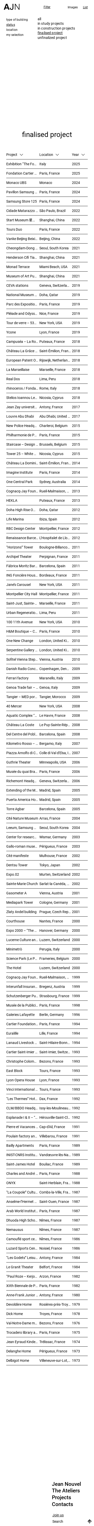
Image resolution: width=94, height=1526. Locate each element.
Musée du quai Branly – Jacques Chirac (22, 771)
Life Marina (15, 519)
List (85, 7)
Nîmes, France (50, 1220)
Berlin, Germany (51, 1014)
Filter (47, 7)
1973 (76, 1351)
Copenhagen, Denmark (55, 668)
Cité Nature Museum (22, 818)
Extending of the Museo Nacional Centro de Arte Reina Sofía (22, 790)
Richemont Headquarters (22, 780)
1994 (76, 1023)
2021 (76, 248)
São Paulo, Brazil (52, 210)
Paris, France (49, 173)
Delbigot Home (17, 1360)
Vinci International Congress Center (22, 1089)
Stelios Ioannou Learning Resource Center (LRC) (22, 397)
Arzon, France (50, 1276)
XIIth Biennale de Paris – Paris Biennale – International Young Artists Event (22, 1285)
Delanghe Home (18, 1351)
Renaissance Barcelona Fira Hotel (22, 537)
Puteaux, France (52, 341)
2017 (76, 406)
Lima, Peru (47, 378)
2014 (76, 463)
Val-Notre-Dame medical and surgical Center (22, 1323)
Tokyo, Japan (49, 865)
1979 (76, 1304)
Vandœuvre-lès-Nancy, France (55, 1154)
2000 (76, 921)
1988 (76, 1173)
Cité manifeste (17, 855)
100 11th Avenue (19, 621)
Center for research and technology (22, 836)
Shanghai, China (52, 220)
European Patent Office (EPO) (22, 360)
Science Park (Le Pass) (22, 958)
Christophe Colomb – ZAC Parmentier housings (22, 1061)
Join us (58, 1515)
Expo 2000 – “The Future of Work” (22, 930)
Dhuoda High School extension (22, 1220)
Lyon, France (49, 332)
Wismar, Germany (53, 836)
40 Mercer (14, 706)
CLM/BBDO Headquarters (22, 1108)
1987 (76, 1192)
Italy (42, 163)
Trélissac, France (52, 1341)
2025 (76, 163)
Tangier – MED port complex (22, 696)
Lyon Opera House (20, 1080)
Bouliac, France (51, 1164)
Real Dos (13, 378)
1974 (76, 1341)
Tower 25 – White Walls (22, 453)
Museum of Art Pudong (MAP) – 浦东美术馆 (22, 276)
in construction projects (56, 28)
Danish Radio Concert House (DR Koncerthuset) (22, 668)
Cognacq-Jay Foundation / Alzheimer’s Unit (22, 491)
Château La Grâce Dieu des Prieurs (22, 350)
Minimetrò (14, 949)
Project (14, 154)
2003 (76, 836)
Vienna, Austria (51, 659)
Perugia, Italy (49, 949)
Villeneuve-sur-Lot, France (55, 1360)
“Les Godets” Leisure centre (22, 1257)
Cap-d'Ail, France (52, 1126)
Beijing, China (49, 238)
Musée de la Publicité (22, 1005)
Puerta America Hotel (22, 799)
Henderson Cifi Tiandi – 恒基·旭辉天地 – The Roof (22, 257)
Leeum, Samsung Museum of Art (22, 827)
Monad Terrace (18, 266)
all (39, 18)
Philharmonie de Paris (22, 435)
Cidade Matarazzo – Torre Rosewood (22, 210)
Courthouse (15, 921)
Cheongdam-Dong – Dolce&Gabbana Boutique (22, 248)
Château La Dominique (22, 463)
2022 (76, 210)
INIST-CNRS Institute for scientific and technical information (22, 1154)
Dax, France (48, 1098)
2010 (76, 621)
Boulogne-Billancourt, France (55, 547)
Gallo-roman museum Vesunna (22, 846)
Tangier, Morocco (52, 696)
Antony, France (51, 406)
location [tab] (12, 30)
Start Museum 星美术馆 (22, 220)
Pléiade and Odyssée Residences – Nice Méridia (22, 313)
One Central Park (19, 481)
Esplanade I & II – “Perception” (22, 1117)
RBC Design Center (20, 528)
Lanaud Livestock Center (22, 1042)
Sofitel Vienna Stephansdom (22, 659)
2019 (76, 285)
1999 (76, 977)
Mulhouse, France (53, 855)
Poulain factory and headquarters (22, 1136)
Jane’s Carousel (18, 584)
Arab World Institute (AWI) (22, 1210)
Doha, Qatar (48, 294)
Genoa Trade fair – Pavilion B (22, 687)
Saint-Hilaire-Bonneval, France (55, 1042)
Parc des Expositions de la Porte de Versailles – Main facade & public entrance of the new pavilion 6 (22, 304)
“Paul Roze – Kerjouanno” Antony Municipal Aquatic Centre (22, 1276)
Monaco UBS (16, 182)
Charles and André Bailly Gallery (22, 1173)
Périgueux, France (53, 846)
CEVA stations (17, 285)
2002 (76, 855)
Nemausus (14, 1229)
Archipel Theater (19, 556)
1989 (76, 1145)
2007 (76, 743)
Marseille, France (52, 369)
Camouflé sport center (22, 1238)
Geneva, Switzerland (55, 285)
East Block (14, 1070)
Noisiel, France (50, 1248)
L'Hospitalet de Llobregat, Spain (55, 537)
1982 (76, 1276)
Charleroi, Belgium (53, 425)
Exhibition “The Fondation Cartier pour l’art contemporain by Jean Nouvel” (22, 163)
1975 (76, 1332)
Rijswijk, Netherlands (55, 360)
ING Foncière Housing (22, 575)
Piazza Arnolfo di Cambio (22, 752)
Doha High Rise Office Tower (22, 509)
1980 (76, 1295)
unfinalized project (52, 37)
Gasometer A (16, 893)
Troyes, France (50, 1313)
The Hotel (13, 967)
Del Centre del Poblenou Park (22, 734)
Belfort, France (50, 1267)
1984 (76, 1257)
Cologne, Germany (53, 902)
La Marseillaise (17, 369)
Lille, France (48, 1033)
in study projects (51, 23)
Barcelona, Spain (52, 565)
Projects (61, 1497)
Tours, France (49, 1070)
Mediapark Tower (19, 902)
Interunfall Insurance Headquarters (22, 986)
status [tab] (10, 24)
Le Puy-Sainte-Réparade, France (55, 724)
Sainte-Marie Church (22, 883)
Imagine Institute (19, 472)
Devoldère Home (19, 1304)
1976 (76, 1323)
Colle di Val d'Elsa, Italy (55, 752)
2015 (76, 425)
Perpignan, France (53, 556)
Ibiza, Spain (48, 519)
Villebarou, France (53, 1136)
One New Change (19, 640)
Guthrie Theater (18, 762)
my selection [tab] (15, 35)
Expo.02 (12, 874)
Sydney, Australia (52, 481)
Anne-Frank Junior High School (22, 1295)
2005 (76, 790)
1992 (76, 1098)
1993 (76, 1052)
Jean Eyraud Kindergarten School (22, 1341)
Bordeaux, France (53, 575)
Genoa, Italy (48, 687)
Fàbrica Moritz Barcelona (22, 565)
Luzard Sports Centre (22, 1248)
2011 (76, 547)
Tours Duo (14, 229)
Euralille (12, 1033)
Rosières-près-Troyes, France (55, 1304)
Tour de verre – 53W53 (22, 322)
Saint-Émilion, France (55, 350)
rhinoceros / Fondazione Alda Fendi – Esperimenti (22, 388)
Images (73, 7)
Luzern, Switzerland (54, 939)
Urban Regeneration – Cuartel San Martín (22, 612)
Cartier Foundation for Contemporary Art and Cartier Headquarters (22, 1023)
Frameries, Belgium (54, 958)
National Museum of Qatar (22, 294)
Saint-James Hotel (20, 1164)
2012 (76, 509)
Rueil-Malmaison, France (55, 491)
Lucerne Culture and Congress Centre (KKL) (22, 939)
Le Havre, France (52, 715)
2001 (76, 893)
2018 (76, 341)
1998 (76, 1005)
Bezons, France (51, 1061)
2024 (76, 182)
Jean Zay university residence (22, 406)
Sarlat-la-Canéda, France (55, 883)
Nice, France (48, 313)
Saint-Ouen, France (54, 1201)
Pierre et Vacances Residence (22, 1126)
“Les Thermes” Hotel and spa (22, 1098)
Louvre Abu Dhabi (20, 416)
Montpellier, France (54, 528)
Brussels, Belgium (53, 444)
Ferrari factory (17, 678)
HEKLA (11, 500)
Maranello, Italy (51, 678)
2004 (76, 818)
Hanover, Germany (53, 930)
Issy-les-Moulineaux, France (55, 1108)
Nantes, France (51, 921)
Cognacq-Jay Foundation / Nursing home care (22, 977)
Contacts (62, 1504)
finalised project (50, 32)
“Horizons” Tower (19, 547)
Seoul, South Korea (54, 248)
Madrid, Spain (50, 790)
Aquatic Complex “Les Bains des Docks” (22, 715)
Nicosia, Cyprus (51, 397)
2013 (76, 491)
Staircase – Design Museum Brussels (22, 444)
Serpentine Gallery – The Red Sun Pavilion (22, 650)
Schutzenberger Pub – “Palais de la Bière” (22, 995)
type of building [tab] (17, 19)
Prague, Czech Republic (55, 911)
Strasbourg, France (54, 995)
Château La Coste (20, 724)
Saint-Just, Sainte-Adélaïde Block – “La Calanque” (22, 603)
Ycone (11, 332)
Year (78, 154)
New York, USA (50, 322)
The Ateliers (66, 1490)
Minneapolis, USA (52, 762)
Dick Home (14, 1313)
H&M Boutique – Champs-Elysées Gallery (22, 631)
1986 (76, 1238)
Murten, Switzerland (54, 874)
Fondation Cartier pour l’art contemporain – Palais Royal (22, 173)
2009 (76, 668)
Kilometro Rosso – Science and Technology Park (22, 743)
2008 (76, 706)
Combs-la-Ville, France (55, 1192)
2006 (76, 762)
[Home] (12, 5)
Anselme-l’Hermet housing (22, 1201)
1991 (76, 1126)
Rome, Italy (48, 388)
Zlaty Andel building (21, 911)
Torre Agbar (15, 808)
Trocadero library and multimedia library (22, 1332)
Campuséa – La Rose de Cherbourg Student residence (22, 341)
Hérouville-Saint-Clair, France (55, 1117)
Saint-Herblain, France (55, 1182)
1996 (76, 1014)
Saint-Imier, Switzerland (55, 1052)
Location (49, 154)
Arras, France (49, 818)
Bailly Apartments (20, 1145)
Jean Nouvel (66, 1484)
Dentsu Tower (17, 865)
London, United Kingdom (55, 640)
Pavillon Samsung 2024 (22, 191)
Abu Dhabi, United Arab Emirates (55, 416)
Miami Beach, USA (53, 266)
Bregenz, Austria (52, 986)
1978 (76, 1313)
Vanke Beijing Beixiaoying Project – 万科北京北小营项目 (22, 238)
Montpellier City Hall (21, 593)
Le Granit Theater (19, 1267)
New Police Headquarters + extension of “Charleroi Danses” (22, 425)
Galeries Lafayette (20, 1014)
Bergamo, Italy (50, 743)
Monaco (45, 182)
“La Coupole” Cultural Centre (22, 1192)
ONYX (11, 1182)
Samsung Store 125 (21, 201)
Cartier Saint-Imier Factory (22, 1052)
